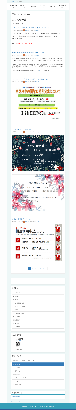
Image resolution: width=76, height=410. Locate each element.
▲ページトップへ (15, 401)
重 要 (37, 221)
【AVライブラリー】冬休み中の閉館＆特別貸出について (31, 79)
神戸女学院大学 (16, 396)
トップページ (11, 1)
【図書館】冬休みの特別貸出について (24, 129)
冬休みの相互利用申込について (22, 219)
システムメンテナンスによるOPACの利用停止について (30, 28)
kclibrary (26, 30)
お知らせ (37, 30)
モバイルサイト (18, 340)
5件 (23, 23)
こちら (40, 70)
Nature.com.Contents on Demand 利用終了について (29, 52)
